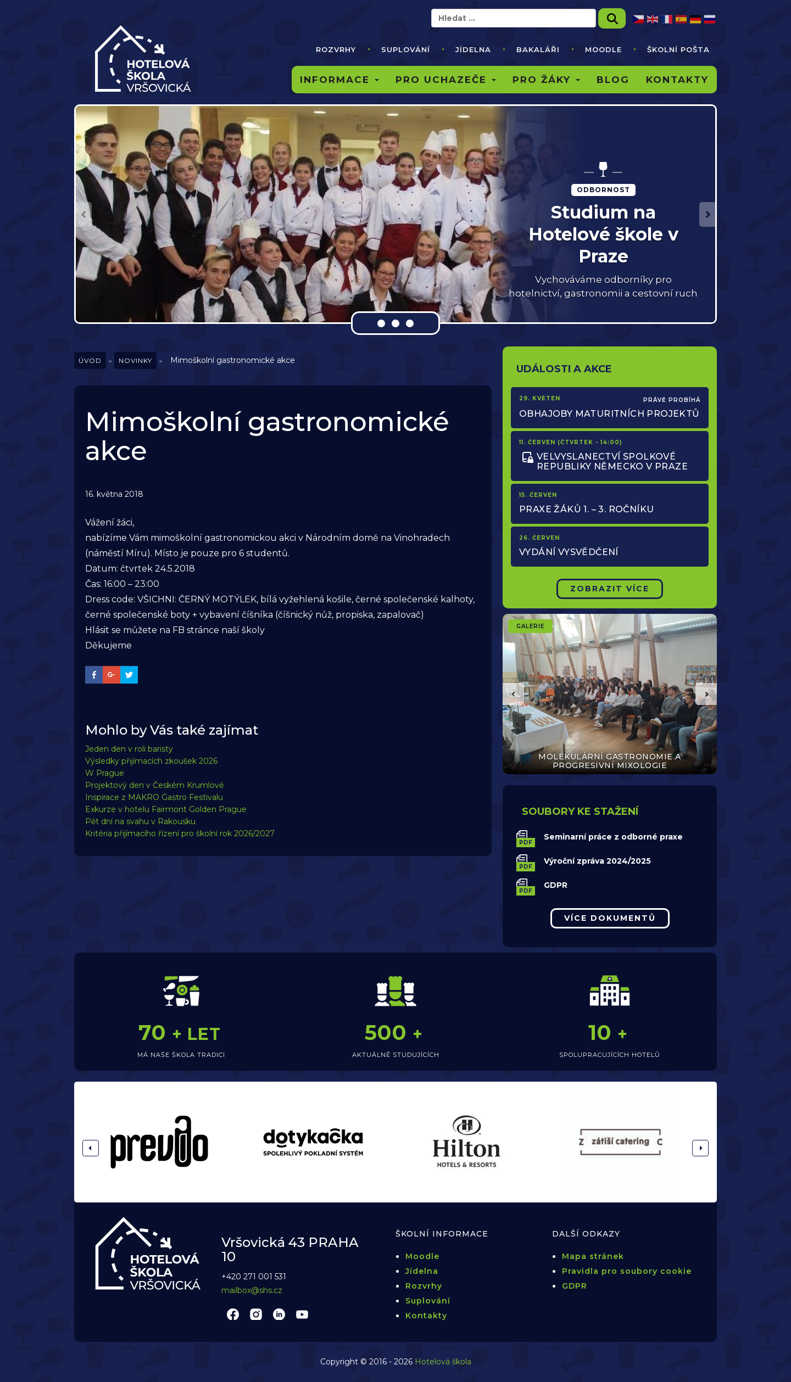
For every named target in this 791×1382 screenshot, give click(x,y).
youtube (302, 1314)
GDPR (555, 885)
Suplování (405, 49)
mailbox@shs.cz (251, 1290)
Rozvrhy (336, 49)
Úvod (90, 360)
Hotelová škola (443, 1362)
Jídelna (473, 49)
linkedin (279, 1314)
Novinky (135, 360)
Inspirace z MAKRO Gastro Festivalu (154, 797)
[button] (84, 214)
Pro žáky (546, 79)
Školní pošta (678, 49)
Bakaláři (538, 49)
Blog (613, 79)
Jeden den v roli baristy (129, 749)
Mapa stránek (593, 1256)
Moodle (603, 49)
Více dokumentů (610, 918)
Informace (339, 79)
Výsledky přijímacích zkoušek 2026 (151, 761)
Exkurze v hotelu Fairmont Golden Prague (166, 809)
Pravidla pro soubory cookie (627, 1271)
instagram (256, 1314)
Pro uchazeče (446, 79)
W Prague (104, 773)
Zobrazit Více (609, 589)
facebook (233, 1314)
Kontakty (677, 79)
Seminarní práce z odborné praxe (613, 837)
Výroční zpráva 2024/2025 (597, 861)
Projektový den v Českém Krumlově (154, 785)
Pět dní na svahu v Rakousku (140, 821)
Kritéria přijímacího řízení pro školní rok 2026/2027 (180, 833)
